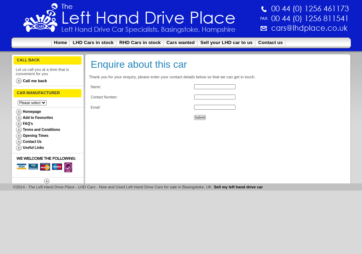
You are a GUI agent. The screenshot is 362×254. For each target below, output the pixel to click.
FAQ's (28, 124)
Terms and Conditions (41, 130)
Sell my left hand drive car (238, 187)
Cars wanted (181, 42)
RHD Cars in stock (140, 42)
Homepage (32, 112)
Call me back (35, 81)
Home (60, 42)
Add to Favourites (38, 118)
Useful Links (33, 148)
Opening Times (36, 136)
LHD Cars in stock (93, 42)
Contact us (270, 42)
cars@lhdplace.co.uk (235, 30)
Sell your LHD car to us (226, 42)
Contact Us (32, 142)
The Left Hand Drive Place (40, 20)
